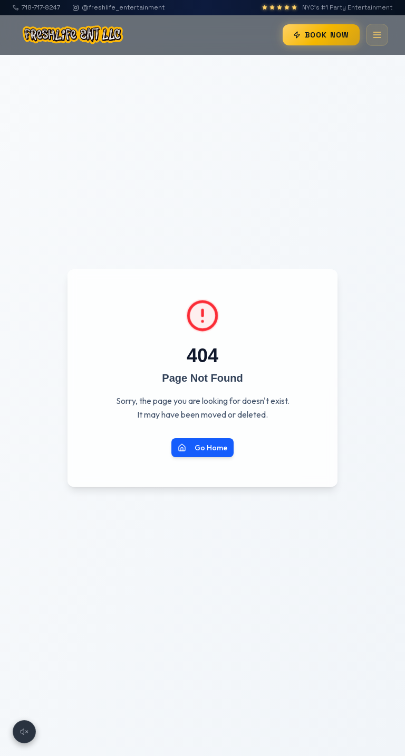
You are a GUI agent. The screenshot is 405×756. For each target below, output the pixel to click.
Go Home (202, 447)
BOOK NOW (321, 35)
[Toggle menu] (377, 35)
